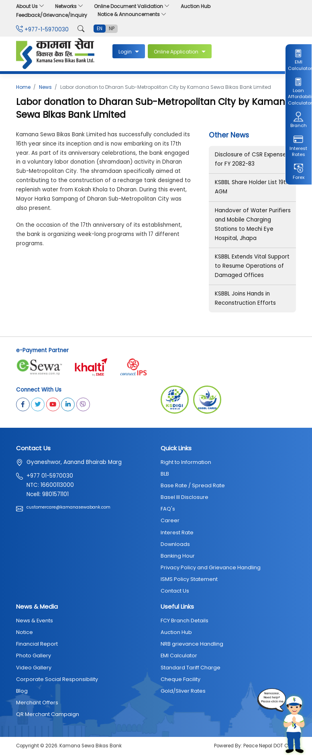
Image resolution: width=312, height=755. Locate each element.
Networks (69, 6)
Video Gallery (33, 667)
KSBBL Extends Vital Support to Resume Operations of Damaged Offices (252, 266)
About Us (30, 6)
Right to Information (186, 462)
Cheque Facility (180, 679)
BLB (165, 473)
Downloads (175, 544)
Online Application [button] (177, 51)
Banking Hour (178, 555)
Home (23, 87)
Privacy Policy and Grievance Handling (211, 567)
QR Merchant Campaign (47, 714)
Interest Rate (177, 532)
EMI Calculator (299, 60)
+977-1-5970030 (42, 29)
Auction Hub (195, 6)
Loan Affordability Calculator (299, 91)
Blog (22, 690)
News (45, 87)
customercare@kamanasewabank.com (68, 507)
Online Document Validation (132, 6)
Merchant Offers (37, 702)
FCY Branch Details (184, 620)
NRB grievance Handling (192, 643)
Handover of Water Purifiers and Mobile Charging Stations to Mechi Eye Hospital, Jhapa (253, 224)
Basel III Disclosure (184, 497)
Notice (24, 632)
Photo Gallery (33, 655)
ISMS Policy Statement (189, 579)
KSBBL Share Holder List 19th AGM (252, 186)
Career (170, 520)
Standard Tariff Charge (190, 667)
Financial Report (37, 643)
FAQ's (168, 508)
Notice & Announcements (132, 14)
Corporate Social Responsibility (57, 679)
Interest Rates (298, 146)
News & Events (34, 620)
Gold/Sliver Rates (183, 690)
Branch (298, 120)
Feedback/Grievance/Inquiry (51, 15)
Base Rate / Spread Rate (193, 485)
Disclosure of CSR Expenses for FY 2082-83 (252, 159)
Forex (298, 172)
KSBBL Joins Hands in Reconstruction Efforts (245, 298)
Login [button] (125, 51)
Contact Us (175, 590)
